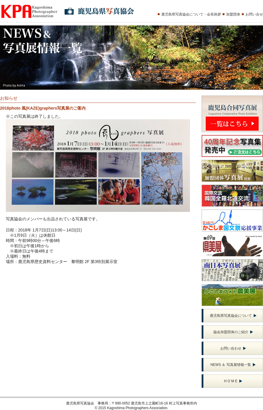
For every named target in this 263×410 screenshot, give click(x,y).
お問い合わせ (233, 348)
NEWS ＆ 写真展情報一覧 (233, 365)
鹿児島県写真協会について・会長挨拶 (191, 14)
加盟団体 (233, 14)
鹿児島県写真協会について (233, 316)
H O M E (233, 381)
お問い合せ (254, 14)
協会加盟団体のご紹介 (233, 332)
